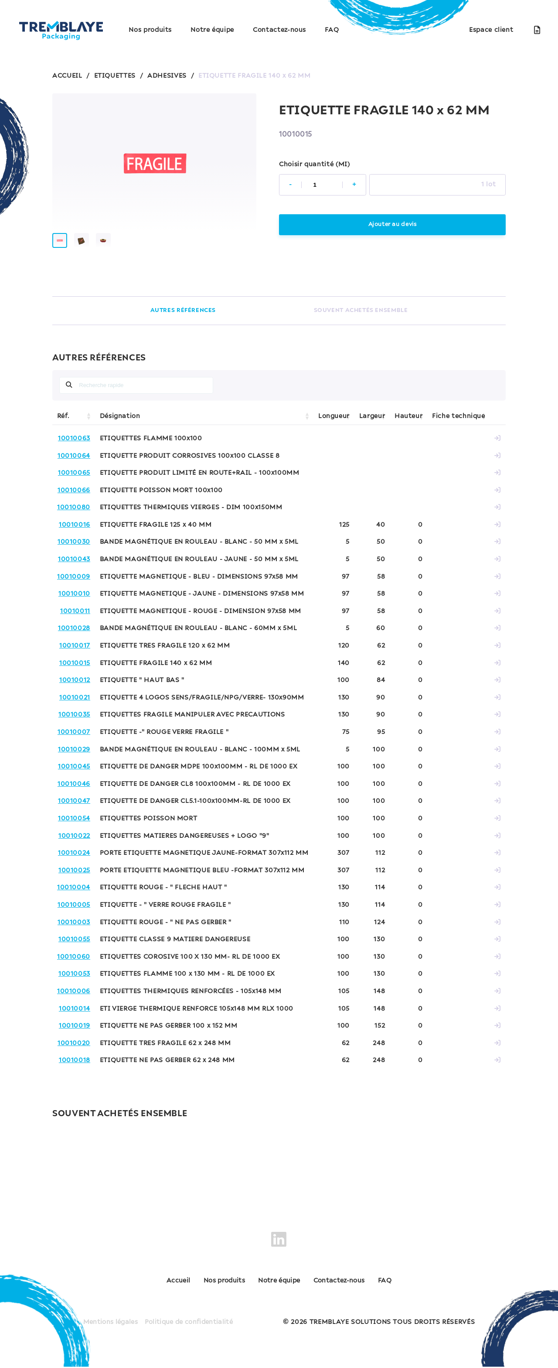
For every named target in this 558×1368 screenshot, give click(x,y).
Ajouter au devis (392, 224)
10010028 (74, 635)
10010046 (74, 791)
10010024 (74, 860)
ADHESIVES (167, 76)
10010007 (74, 739)
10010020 (74, 1050)
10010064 (74, 462)
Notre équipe (212, 30)
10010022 (74, 843)
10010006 (73, 998)
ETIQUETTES (115, 76)
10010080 (73, 514)
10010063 (74, 445)
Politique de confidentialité (190, 1323)
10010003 (74, 929)
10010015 (74, 670)
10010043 (74, 566)
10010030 (74, 549)
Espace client (491, 30)
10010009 (73, 583)
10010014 (74, 1015)
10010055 (74, 946)
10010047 (74, 808)
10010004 (73, 894)
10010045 (74, 774)
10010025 (74, 877)
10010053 (74, 981)
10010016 (74, 532)
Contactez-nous (279, 30)
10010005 (74, 912)
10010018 (74, 1067)
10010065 (74, 480)
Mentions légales (108, 1323)
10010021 (74, 705)
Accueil (152, 1288)
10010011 (75, 618)
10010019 (74, 1033)
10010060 (73, 963)
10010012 (74, 687)
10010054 (74, 826)
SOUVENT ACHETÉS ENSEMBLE (360, 317)
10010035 (74, 722)
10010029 (74, 756)
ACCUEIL (67, 76)
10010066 (74, 497)
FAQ (332, 30)
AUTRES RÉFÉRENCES (183, 317)
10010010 (74, 601)
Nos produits (150, 30)
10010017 (74, 653)
